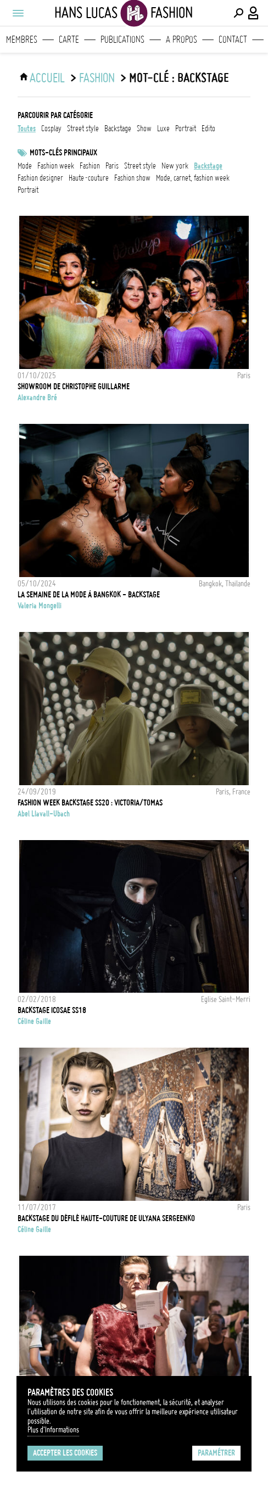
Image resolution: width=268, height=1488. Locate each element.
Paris (112, 166)
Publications (122, 39)
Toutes (27, 128)
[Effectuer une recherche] (238, 13)
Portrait (28, 190)
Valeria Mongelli (40, 606)
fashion (90, 166)
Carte (69, 39)
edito (208, 128)
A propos (181, 39)
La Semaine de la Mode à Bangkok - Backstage (89, 594)
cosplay (51, 128)
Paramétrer (216, 1453)
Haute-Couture (89, 178)
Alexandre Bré (37, 397)
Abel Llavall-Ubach (44, 814)
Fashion (97, 78)
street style (83, 128)
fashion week (55, 166)
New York (174, 166)
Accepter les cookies (65, 1453)
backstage (117, 128)
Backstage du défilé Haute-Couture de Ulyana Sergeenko (106, 1218)
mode (25, 166)
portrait (185, 128)
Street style (140, 166)
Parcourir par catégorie (55, 115)
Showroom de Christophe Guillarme (74, 386)
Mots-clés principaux (63, 153)
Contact (233, 39)
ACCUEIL (47, 78)
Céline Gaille (34, 1021)
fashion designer (40, 178)
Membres (21, 39)
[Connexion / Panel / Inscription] (253, 13)
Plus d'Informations (53, 1430)
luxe (163, 128)
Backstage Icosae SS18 (52, 1010)
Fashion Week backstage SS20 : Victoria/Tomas (90, 802)
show (144, 128)
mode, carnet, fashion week (193, 178)
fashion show (132, 178)
